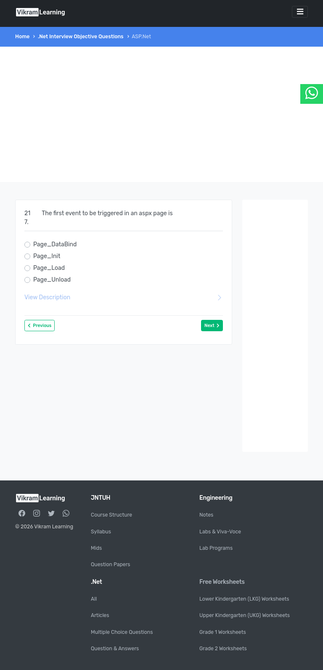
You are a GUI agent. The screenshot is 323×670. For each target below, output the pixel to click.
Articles (100, 615)
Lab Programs (216, 548)
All (94, 599)
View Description (123, 297)
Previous (39, 325)
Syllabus (101, 532)
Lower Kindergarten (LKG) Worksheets (244, 599)
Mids (96, 548)
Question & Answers (115, 649)
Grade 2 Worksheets (223, 649)
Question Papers (110, 564)
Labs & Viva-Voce (220, 532)
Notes (206, 515)
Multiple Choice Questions (122, 632)
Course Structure (111, 515)
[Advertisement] (161, 114)
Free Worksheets (222, 582)
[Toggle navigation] (300, 12)
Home (22, 37)
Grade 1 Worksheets (222, 632)
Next (212, 325)
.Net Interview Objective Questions (81, 37)
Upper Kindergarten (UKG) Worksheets (244, 615)
